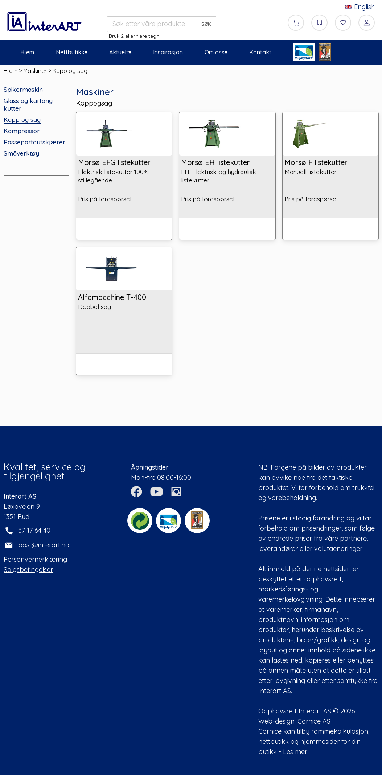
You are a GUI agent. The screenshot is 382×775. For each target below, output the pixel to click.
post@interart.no (43, 545)
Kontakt (260, 52)
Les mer (295, 751)
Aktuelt (118, 52)
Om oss (215, 52)
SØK (206, 24)
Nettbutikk (70, 52)
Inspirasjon (168, 52)
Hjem (27, 52)
